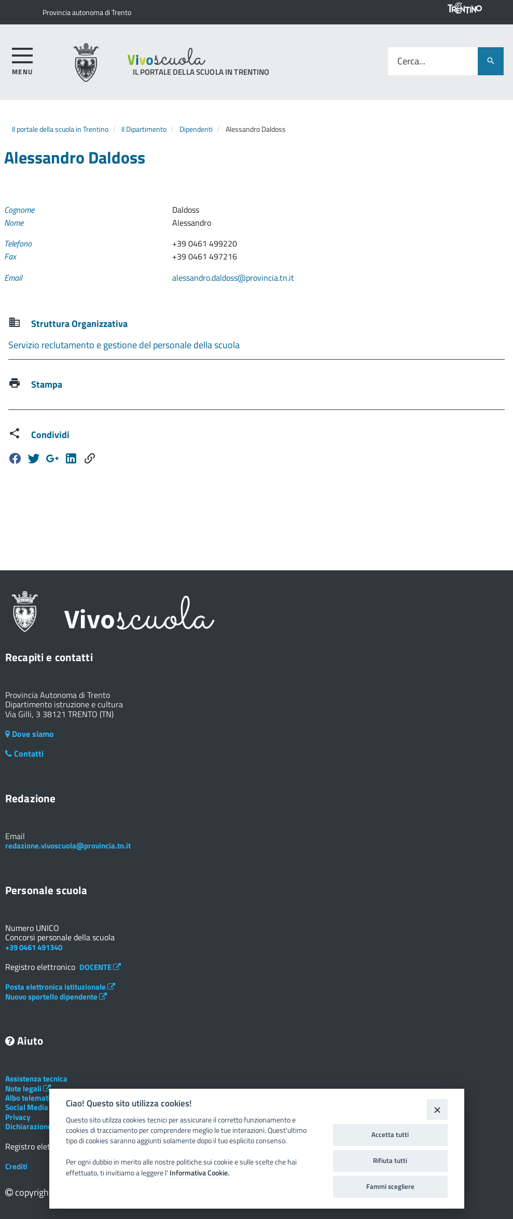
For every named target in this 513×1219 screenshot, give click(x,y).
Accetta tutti (390, 1134)
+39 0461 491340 (33, 947)
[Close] (437, 1109)
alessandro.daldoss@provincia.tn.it (233, 277)
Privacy (18, 1117)
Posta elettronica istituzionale (60, 987)
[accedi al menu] (22, 59)
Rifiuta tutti (390, 1160)
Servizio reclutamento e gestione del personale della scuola (124, 345)
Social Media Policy (42, 1107)
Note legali (28, 1088)
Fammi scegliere (390, 1186)
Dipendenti (196, 129)
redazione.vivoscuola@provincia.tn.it (68, 846)
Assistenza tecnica (36, 1079)
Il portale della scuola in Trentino (60, 129)
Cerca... (411, 61)
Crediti (16, 1166)
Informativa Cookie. (199, 1173)
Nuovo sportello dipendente (56, 997)
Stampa (46, 384)
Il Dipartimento (144, 129)
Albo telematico (36, 1098)
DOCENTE (100, 967)
